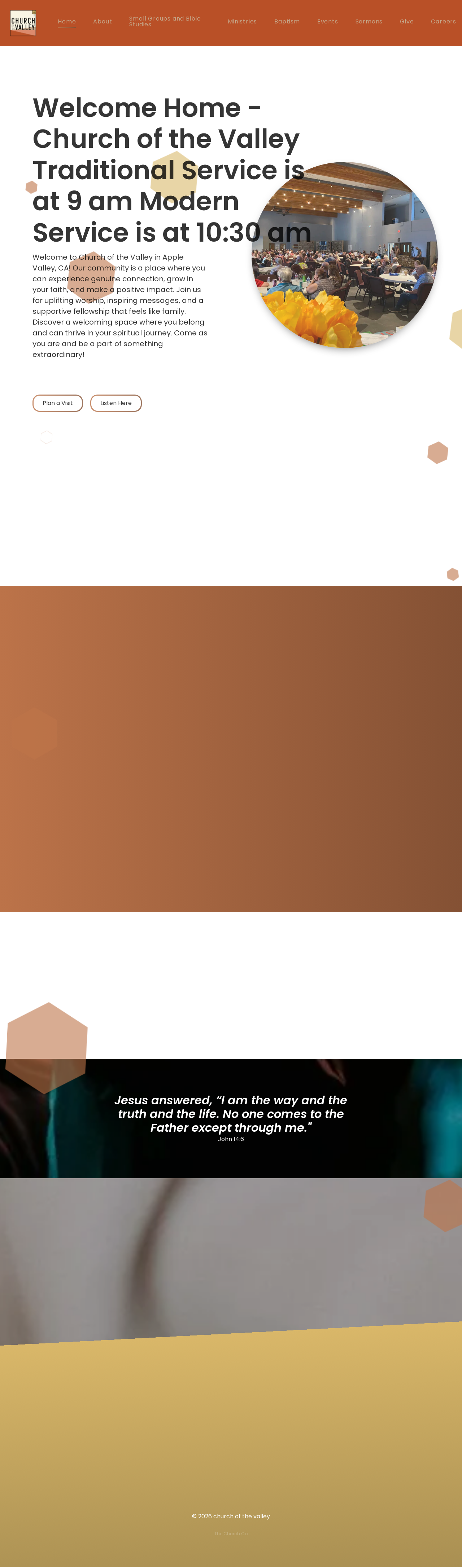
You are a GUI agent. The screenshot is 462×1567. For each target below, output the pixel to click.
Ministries (242, 22)
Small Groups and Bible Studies (165, 22)
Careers (443, 22)
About (102, 22)
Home (67, 22)
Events (327, 22)
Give (407, 22)
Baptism (287, 22)
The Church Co (231, 1534)
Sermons (369, 22)
